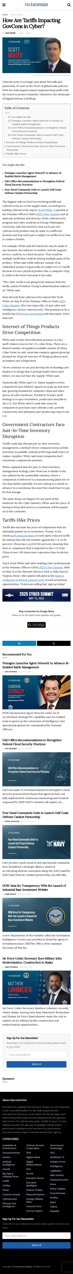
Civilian (6, 1185)
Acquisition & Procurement (9, 1147)
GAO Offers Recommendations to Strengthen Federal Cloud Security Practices (39, 129)
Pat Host (10, 33)
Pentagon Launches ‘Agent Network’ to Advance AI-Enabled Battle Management (38, 122)
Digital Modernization (34, 1163)
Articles (6, 1157)
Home (5, 14)
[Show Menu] (3, 5)
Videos (53, 1206)
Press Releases (57, 1193)
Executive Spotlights (31, 1184)
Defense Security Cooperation (35, 1147)
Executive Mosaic (24, 1266)
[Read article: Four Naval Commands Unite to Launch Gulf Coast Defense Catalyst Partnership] (36, 842)
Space (53, 1202)
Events (29, 1173)
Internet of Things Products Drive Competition (31, 142)
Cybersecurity (16, 14)
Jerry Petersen (11, 967)
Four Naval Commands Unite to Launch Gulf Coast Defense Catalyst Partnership (37, 136)
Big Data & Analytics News (10, 1175)
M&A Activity (57, 1175)
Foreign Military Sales (34, 1200)
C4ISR (5, 1181)
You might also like (21, 116)
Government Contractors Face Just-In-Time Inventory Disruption (36, 148)
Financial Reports (35, 1194)
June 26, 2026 (24, 672)
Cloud (5, 1190)
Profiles (54, 1197)
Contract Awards (11, 1194)
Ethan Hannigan (12, 821)
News (53, 1184)
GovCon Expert (34, 1210)
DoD (28, 1169)
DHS (28, 1152)
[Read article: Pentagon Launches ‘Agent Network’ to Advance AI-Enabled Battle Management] (36, 692)
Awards (6, 1169)
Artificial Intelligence (8, 1163)
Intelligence (56, 1166)
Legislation (55, 1170)
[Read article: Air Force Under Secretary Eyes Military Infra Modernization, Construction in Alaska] (36, 988)
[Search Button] (69, 5)
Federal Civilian (34, 1190)
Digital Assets (33, 1157)
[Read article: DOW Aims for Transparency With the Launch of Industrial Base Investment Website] (36, 915)
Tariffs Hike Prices (17, 153)
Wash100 (54, 1211)
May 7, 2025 (25, 33)
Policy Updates (57, 1188)
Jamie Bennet (10, 894)
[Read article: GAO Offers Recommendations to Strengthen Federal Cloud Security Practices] (36, 769)
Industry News (57, 1161)
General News (33, 1206)
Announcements (11, 1152)
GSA (52, 1152)
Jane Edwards (11, 672)
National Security (59, 1179)
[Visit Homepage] (36, 5)
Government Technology (57, 1147)
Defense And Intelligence (9, 1205)
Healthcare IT (57, 1157)
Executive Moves (35, 1178)
